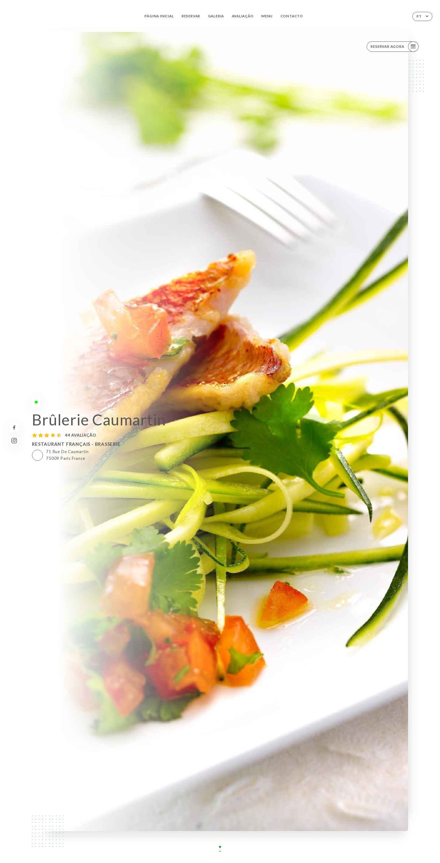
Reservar (191, 16)
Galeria (216, 16)
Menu (267, 16)
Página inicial (159, 16)
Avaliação (243, 16)
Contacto (292, 16)
